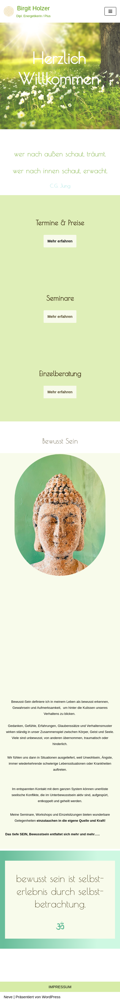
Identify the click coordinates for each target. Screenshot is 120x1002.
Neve (8, 997)
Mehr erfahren (59, 392)
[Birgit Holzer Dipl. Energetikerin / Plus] (27, 11)
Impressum (60, 987)
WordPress (51, 997)
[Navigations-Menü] (110, 11)
